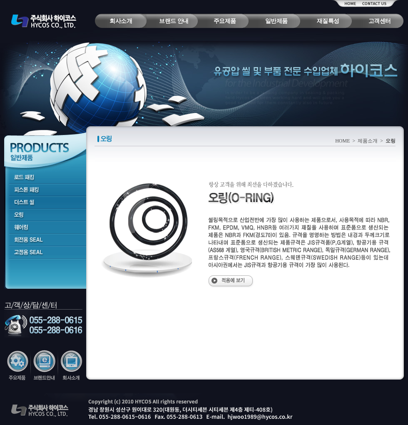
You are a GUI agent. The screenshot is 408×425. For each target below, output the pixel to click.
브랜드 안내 (174, 21)
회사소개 (120, 21)
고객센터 (379, 21)
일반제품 (276, 21)
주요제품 (225, 21)
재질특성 (328, 21)
